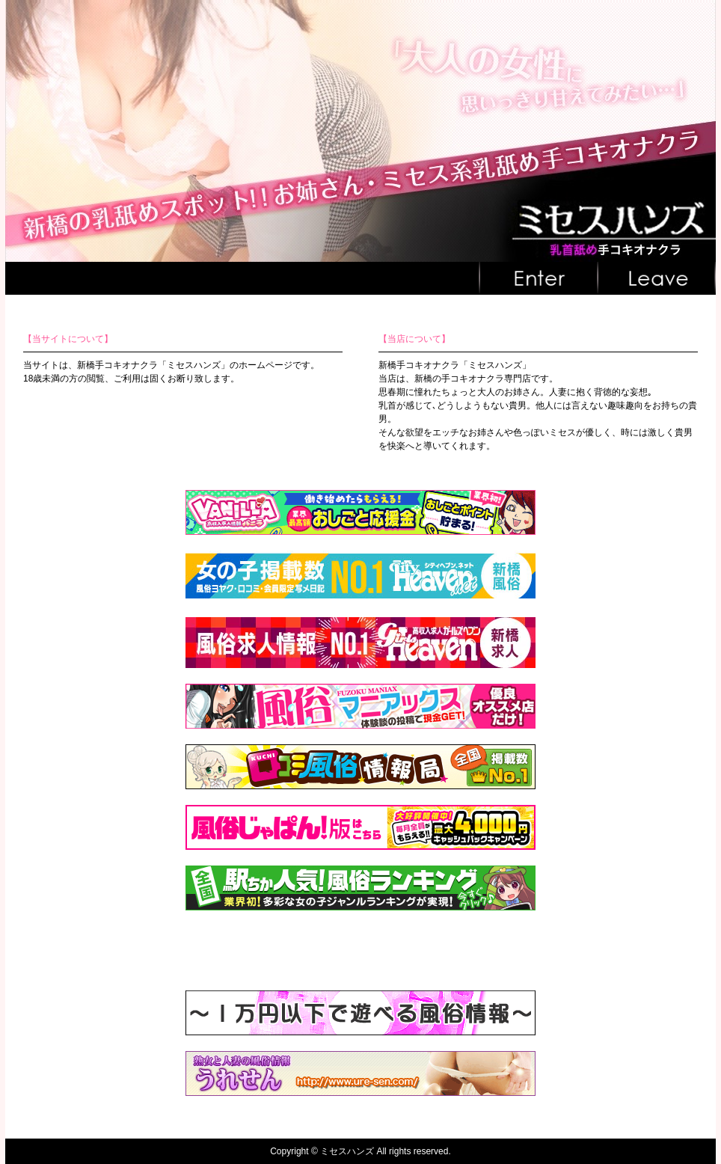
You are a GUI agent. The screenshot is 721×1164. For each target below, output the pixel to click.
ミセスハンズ (347, 1151)
